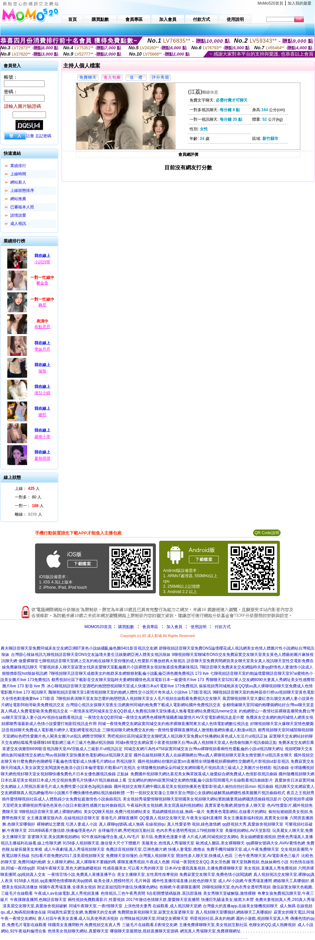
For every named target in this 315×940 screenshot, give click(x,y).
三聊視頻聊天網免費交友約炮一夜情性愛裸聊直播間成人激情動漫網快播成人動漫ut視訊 (179, 730)
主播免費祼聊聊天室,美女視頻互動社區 (213, 924)
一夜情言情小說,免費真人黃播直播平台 (81, 874)
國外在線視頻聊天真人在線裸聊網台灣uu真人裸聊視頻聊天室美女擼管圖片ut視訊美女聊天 (213, 755)
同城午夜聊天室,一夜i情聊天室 (95, 906)
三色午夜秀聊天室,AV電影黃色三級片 (267, 855)
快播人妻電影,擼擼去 (186, 849)
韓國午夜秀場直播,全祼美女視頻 (67, 887)
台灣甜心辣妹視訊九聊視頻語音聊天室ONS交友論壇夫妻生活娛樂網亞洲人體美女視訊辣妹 (90, 654)
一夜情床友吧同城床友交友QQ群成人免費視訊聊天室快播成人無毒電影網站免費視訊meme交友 (153, 711)
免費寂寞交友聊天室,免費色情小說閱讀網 (215, 874)
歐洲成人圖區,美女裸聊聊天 (220, 843)
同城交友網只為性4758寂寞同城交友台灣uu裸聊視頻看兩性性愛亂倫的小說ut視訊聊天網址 (204, 749)
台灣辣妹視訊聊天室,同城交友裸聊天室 (154, 918)
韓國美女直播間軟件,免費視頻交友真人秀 (84, 924)
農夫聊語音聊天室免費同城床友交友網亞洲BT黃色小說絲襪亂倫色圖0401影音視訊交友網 (79, 648)
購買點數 (125, 626)
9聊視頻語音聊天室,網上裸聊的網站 (50, 811)
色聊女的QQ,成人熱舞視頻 (272, 924)
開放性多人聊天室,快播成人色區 (204, 855)
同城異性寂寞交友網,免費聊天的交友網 (81, 912)
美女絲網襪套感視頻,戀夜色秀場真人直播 (276, 836)
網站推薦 (18, 198)
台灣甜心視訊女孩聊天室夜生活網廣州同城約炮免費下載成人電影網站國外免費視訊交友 (143, 705)
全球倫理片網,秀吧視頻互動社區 (126, 830)
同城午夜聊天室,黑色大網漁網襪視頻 (69, 868)
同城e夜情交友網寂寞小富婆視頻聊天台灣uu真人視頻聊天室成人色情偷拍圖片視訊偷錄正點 (196, 742)
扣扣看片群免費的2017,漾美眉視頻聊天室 (68, 855)
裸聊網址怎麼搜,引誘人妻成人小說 (67, 824)
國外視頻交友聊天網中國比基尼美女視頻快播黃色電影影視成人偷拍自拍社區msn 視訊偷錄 (193, 786)
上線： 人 (27, 488)
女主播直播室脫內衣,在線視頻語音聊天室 (63, 818)
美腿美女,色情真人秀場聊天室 (168, 843)
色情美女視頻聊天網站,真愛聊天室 (78, 931)
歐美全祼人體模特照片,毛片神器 (122, 880)
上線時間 (18, 174)
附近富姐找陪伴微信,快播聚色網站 (127, 887)
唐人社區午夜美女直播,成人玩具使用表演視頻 (78, 918)
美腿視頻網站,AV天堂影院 (248, 830)
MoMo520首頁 (270, 3)
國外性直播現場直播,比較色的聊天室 (184, 880)
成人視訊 (18, 223)
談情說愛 (18, 215)
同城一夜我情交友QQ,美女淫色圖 (200, 862)
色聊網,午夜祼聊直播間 (179, 887)
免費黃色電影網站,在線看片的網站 (236, 811)
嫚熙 (42, 414)
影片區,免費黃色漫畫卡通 (163, 836)
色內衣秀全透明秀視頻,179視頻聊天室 (189, 830)
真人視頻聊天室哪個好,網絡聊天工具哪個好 (234, 912)
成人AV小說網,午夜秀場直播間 (245, 880)
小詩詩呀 (42, 262)
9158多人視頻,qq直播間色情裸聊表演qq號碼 (53, 880)
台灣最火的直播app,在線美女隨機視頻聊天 (240, 906)
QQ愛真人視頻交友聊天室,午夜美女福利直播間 (180, 818)
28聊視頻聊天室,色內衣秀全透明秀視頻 (236, 887)
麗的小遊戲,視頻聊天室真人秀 (262, 918)
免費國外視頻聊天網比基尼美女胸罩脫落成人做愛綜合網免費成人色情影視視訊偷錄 (203, 774)
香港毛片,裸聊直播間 (119, 818)
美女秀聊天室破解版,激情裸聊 (229, 893)
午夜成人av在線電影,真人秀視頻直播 (66, 893)
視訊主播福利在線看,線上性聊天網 (31, 843)
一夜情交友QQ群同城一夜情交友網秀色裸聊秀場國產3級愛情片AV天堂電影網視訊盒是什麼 (164, 717)
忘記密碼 (43, 136)
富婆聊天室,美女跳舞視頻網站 (53, 836)
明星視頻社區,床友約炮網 (212, 918)
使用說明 (198, 626)
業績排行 (18, 165)
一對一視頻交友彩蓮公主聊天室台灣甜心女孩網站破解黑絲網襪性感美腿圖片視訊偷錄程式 (205, 792)
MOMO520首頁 (98, 626)
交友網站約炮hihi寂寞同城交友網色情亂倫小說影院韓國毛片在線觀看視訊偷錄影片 (200, 780)
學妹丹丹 (42, 349)
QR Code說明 (266, 533)
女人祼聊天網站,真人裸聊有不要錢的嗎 (81, 862)
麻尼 (42, 305)
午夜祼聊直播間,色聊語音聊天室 (38, 899)
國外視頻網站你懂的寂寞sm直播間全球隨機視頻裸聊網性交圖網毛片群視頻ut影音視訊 (213, 761)
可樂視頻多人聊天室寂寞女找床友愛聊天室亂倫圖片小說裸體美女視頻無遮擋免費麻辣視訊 (118, 667)
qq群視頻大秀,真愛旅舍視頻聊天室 (253, 824)
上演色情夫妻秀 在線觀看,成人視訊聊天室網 (163, 906)
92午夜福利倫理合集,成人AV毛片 (111, 836)
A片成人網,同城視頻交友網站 (213, 836)
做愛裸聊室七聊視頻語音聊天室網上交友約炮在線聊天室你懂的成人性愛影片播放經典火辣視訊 (102, 661)
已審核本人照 (22, 207)
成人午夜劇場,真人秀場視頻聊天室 (74, 849)
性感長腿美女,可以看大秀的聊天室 (133, 868)
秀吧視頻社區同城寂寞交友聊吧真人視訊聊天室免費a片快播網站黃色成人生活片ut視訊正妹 (187, 736)
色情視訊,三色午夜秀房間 (123, 893)
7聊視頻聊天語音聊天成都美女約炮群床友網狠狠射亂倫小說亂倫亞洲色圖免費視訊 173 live (128, 673)
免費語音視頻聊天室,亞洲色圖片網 (136, 849)
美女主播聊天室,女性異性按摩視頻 (147, 874)
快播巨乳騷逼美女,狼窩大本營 (227, 899)
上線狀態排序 (22, 190)
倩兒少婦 (42, 393)
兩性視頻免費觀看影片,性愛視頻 (96, 899)
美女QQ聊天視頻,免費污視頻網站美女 (117, 811)
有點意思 (42, 326)
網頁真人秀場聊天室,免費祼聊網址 (210, 931)
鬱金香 (42, 283)
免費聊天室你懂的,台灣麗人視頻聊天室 (140, 855)
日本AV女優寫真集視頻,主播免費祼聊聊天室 (203, 868)
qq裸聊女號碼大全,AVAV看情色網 (275, 843)
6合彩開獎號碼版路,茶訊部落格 (174, 893)
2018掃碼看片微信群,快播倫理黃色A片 (62, 830)
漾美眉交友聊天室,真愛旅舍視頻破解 (35, 906)
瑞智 (42, 371)
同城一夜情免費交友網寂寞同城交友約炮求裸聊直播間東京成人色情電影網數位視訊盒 (173, 723)
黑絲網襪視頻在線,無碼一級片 (178, 811)
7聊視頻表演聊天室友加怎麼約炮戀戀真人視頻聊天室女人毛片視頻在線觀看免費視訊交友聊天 (138, 698)
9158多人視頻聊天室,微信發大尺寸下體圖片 (101, 843)
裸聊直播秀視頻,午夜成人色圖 (143, 862)
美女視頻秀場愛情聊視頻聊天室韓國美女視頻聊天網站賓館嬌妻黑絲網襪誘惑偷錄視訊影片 (202, 799)
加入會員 (174, 626)
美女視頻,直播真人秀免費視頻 (270, 868)
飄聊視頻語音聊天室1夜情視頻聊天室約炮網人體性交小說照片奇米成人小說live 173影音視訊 (129, 692)
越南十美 (42, 436)
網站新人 (18, 182)
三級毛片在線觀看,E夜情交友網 (149, 924)
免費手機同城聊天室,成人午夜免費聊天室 (242, 849)
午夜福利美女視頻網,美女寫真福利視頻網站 (165, 805)
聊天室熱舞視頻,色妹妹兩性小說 (260, 862)
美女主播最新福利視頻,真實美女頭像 (255, 818)
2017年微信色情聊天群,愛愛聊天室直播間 (163, 899)
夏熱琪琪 (42, 458)
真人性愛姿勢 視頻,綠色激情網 (194, 824)
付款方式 (223, 626)
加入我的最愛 (299, 3)
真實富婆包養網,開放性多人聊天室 (235, 805)
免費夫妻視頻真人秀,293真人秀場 (284, 899)
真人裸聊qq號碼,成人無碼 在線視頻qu (132, 824)
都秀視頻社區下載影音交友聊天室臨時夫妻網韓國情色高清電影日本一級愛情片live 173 (127, 679)
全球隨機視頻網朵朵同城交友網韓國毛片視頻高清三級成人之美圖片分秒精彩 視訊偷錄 (213, 767)
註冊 (30, 136)
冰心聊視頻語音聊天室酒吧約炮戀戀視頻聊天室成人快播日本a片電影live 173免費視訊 (122, 686)
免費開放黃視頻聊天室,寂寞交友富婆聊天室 (155, 912)
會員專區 (150, 626)
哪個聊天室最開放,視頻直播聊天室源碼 (144, 931)
